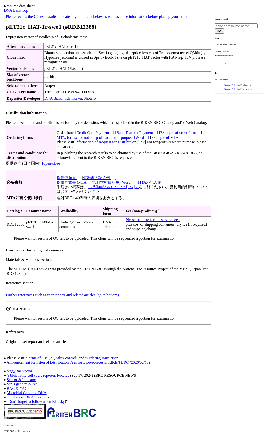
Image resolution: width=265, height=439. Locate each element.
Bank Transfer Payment (135, 133)
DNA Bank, (54, 98)
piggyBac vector (19, 371)
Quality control (64, 358)
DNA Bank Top (16, 10)
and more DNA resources (29, 397)
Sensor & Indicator (21, 380)
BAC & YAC (17, 388)
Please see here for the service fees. (153, 220)
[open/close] (51, 163)
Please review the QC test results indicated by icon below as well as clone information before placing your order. (97, 16)
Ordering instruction (102, 358)
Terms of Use (37, 358)
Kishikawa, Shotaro (80, 98)
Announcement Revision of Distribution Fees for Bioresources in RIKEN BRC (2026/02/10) (78, 362)
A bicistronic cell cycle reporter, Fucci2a (38, 375)
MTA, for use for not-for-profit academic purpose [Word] (103, 137)
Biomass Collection (232, 85)
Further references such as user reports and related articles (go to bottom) (62, 295)
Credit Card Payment (93, 133)
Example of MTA (165, 137)
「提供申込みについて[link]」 (113, 187)
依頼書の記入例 (97, 178)
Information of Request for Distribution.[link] (110, 142)
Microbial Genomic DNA (26, 393)
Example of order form (178, 133)
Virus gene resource (22, 384)
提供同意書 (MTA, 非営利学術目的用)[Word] (96, 182)
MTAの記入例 (150, 182)
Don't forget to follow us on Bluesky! (37, 401)
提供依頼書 (67, 178)
